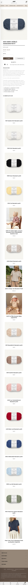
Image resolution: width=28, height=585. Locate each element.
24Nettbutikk (16, 580)
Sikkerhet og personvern (19, 569)
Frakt (5, 569)
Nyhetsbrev (14, 570)
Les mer (17, 577)
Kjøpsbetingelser (10, 569)
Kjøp (8, 58)
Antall (4, 53)
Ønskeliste (20, 58)
